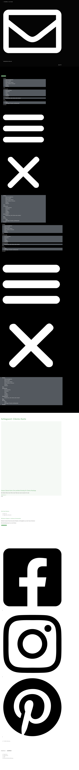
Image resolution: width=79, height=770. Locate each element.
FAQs (6, 102)
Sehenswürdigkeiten (9, 79)
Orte (4, 87)
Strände (6, 84)
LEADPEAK (8, 750)
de (59, 64)
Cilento (4, 78)
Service (4, 100)
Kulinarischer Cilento (9, 82)
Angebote (7, 95)
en (60, 64)
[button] (23, 150)
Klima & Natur (8, 81)
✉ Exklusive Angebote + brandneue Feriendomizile (11, 518)
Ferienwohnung (8, 90)
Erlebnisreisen (6, 96)
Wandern (7, 86)
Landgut (7, 94)
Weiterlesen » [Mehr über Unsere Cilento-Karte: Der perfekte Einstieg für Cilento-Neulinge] (3, 494)
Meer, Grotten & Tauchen (10, 83)
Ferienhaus (7, 91)
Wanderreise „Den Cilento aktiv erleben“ (13, 98)
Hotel (6, 92)
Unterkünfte (5, 88)
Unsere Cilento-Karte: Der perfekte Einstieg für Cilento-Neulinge (18, 490)
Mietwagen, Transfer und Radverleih (12, 103)
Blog (4, 99)
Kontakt (4, 104)
